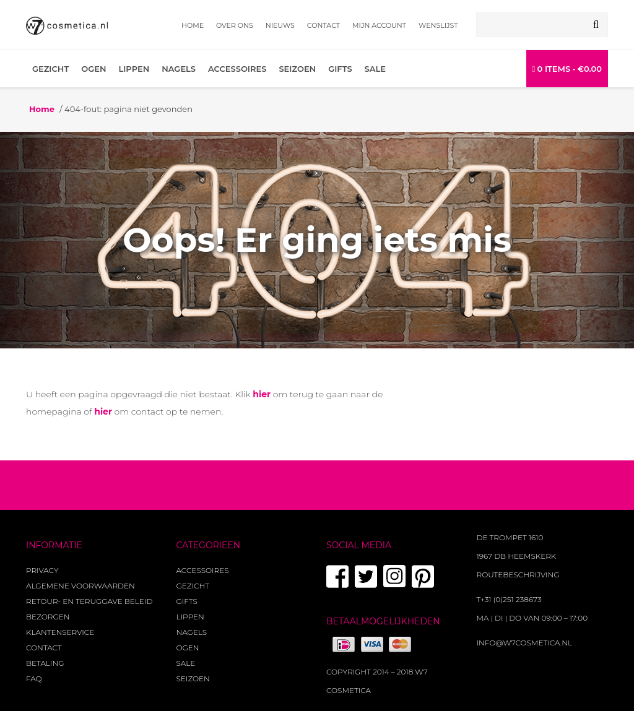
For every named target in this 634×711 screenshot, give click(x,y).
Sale (375, 69)
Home (192, 25)
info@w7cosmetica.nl (525, 642)
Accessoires (237, 69)
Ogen (93, 69)
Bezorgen (47, 616)
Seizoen (297, 69)
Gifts (340, 69)
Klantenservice (60, 632)
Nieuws (280, 25)
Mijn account (379, 25)
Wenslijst (438, 25)
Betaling (45, 663)
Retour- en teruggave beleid (89, 601)
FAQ (34, 678)
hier (262, 394)
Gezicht (50, 69)
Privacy (42, 570)
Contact (323, 25)
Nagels (179, 69)
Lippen (133, 69)
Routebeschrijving (518, 574)
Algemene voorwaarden (80, 585)
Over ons (234, 25)
